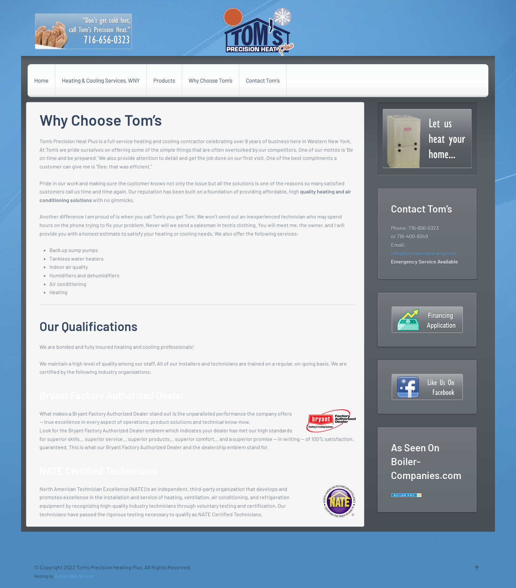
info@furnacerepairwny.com (423, 253)
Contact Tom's (263, 80)
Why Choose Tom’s (210, 80)
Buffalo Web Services (74, 576)
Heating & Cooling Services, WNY (101, 80)
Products (164, 80)
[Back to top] (477, 568)
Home (41, 80)
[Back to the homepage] (258, 31)
